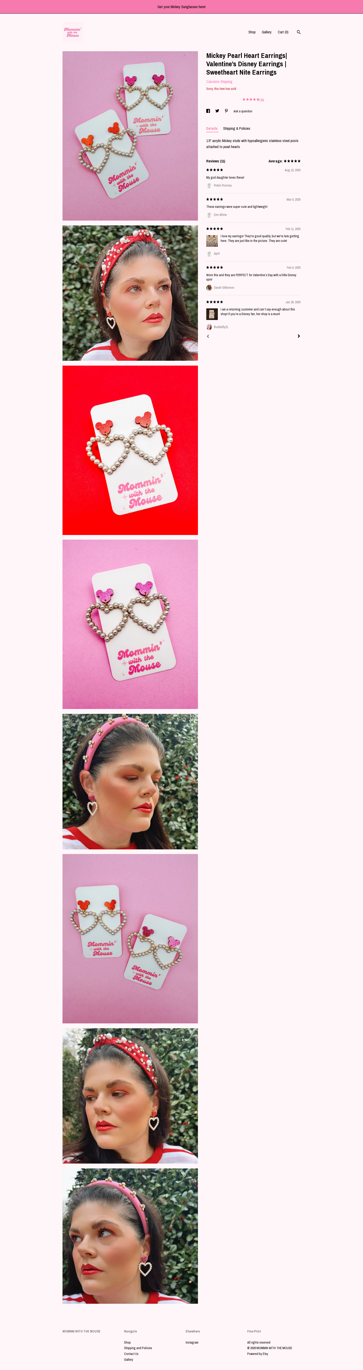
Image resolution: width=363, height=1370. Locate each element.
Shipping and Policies (138, 1348)
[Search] (298, 32)
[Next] (298, 336)
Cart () (283, 32)
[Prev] (208, 337)
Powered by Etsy (257, 1354)
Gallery (267, 32)
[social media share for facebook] (208, 111)
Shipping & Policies (236, 128)
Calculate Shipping (219, 81)
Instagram (192, 1342)
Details (212, 128)
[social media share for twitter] (217, 111)
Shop (252, 32)
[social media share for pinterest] (227, 111)
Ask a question (243, 111)
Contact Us (131, 1354)
